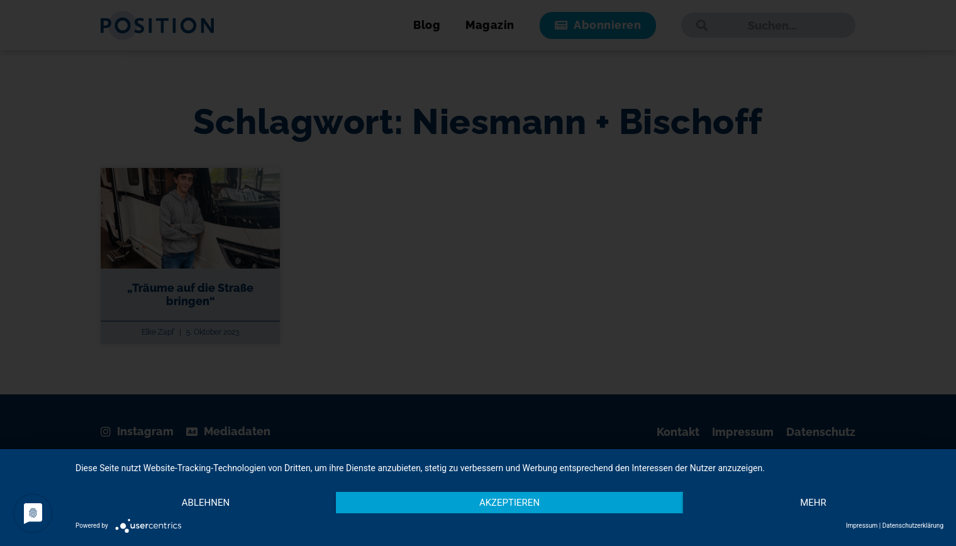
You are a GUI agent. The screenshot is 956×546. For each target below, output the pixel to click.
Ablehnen (206, 502)
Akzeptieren (509, 502)
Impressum (861, 525)
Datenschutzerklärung (912, 525)
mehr (813, 502)
